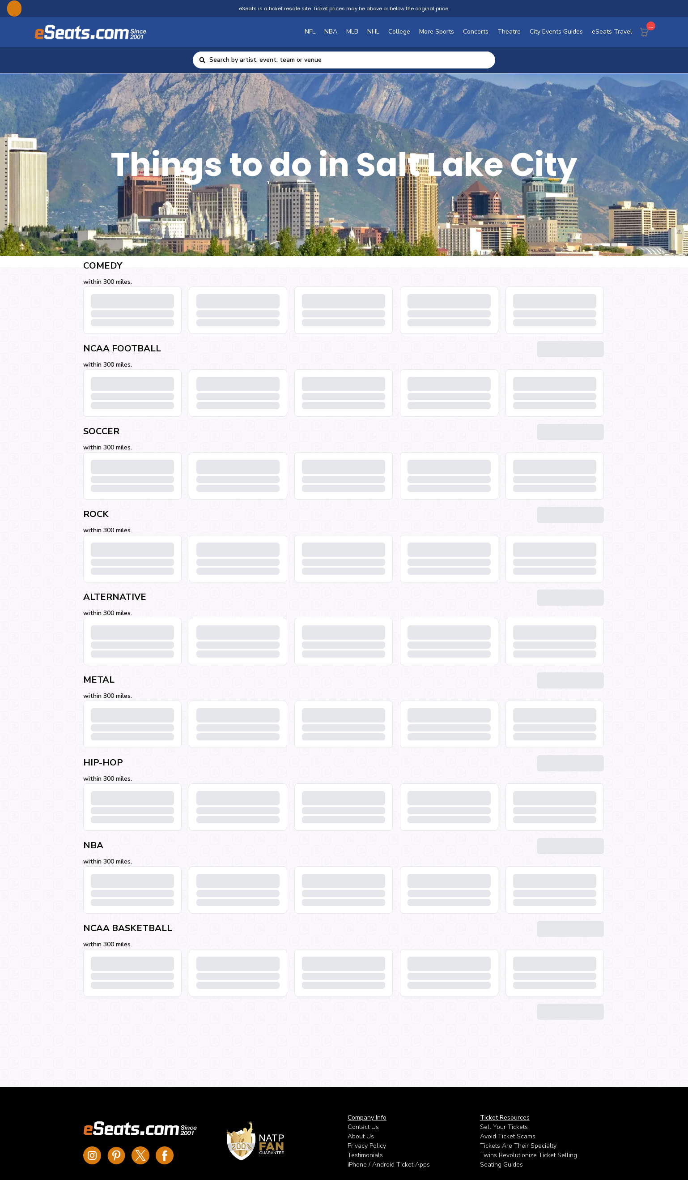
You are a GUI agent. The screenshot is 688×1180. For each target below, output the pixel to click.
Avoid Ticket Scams (507, 1136)
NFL (310, 31)
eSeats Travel (612, 31)
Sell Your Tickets (504, 1127)
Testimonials (365, 1155)
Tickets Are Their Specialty (518, 1146)
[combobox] (349, 60)
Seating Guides (501, 1164)
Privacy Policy (367, 1146)
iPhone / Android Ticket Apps (389, 1164)
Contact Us (363, 1127)
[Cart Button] (646, 30)
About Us (361, 1136)
